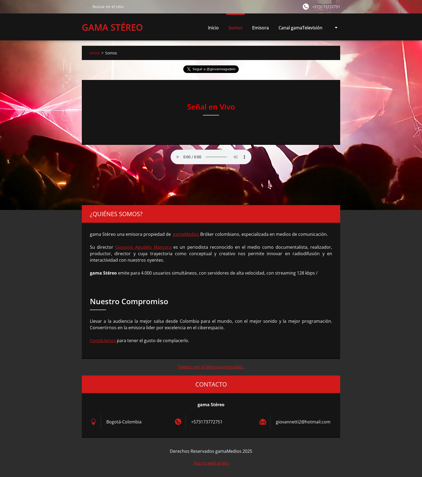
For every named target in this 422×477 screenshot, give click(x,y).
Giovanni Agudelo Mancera (143, 247)
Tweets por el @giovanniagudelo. (211, 367)
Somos (235, 28)
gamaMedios (186, 234)
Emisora (260, 28)
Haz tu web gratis (211, 463)
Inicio (213, 28)
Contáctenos (103, 340)
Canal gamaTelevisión (300, 28)
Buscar (85, 6)
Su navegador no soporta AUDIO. (211, 157)
